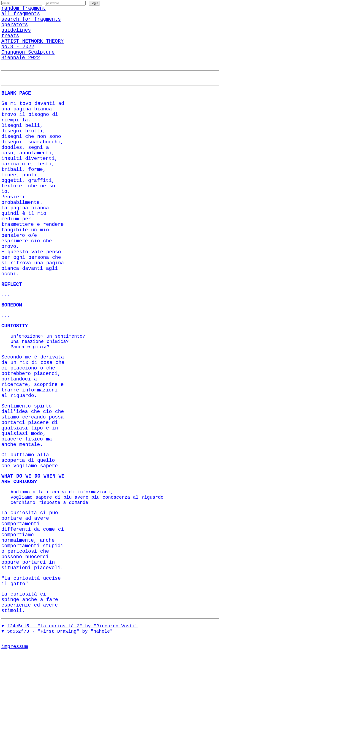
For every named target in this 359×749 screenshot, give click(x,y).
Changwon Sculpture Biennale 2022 (28, 66)
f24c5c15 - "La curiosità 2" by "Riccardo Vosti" (72, 718)
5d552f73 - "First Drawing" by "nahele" (60, 725)
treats (10, 43)
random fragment (23, 10)
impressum (14, 741)
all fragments (20, 16)
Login (94, 4)
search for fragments (31, 23)
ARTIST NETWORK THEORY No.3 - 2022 (32, 53)
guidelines (16, 36)
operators (14, 30)
